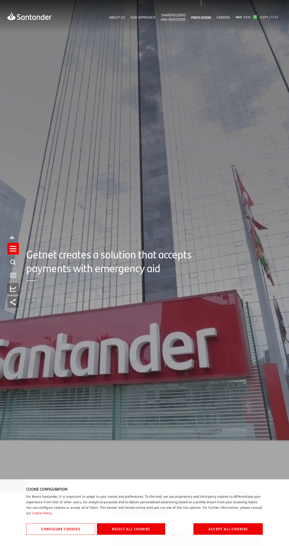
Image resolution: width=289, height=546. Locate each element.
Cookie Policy (42, 513)
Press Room (201, 17)
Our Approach (142, 17)
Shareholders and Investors (173, 17)
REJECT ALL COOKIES (131, 529)
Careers (223, 17)
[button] (13, 266)
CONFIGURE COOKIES (60, 529)
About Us (117, 17)
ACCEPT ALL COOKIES (228, 529)
